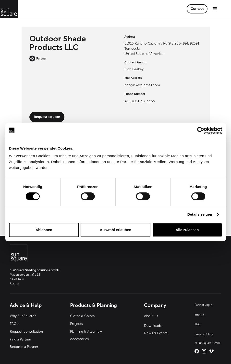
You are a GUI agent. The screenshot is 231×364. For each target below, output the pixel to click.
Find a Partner (20, 339)
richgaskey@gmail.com (142, 85)
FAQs (14, 324)
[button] (215, 8)
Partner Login (203, 304)
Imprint (199, 314)
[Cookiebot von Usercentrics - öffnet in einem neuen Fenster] (200, 130)
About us (151, 316)
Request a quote (47, 117)
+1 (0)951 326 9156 (139, 101)
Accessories (79, 339)
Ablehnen (44, 230)
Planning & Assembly (86, 331)
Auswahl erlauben (115, 230)
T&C (197, 324)
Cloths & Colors (82, 316)
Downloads (152, 326)
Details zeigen (199, 214)
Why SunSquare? (23, 316)
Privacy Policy (204, 334)
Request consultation (26, 331)
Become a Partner (24, 347)
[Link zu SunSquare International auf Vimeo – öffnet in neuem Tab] (211, 351)
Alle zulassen (187, 230)
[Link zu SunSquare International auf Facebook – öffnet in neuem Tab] (197, 351)
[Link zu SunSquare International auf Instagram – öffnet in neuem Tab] (204, 351)
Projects (76, 324)
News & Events (155, 333)
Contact (197, 9)
